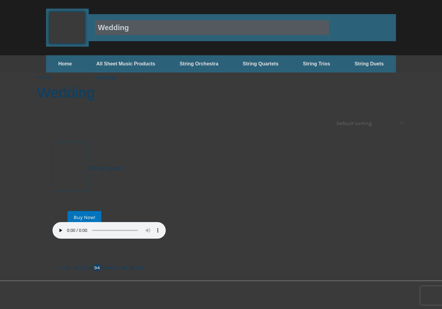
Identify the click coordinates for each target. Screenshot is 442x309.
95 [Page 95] (104, 267)
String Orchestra (199, 63)
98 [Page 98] (124, 267)
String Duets (369, 63)
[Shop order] (368, 123)
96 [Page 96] (111, 267)
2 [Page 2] (63, 267)
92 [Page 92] (83, 267)
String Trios (316, 63)
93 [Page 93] (90, 267)
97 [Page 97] (117, 267)
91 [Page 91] (77, 267)
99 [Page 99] (131, 267)
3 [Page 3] (67, 267)
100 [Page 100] (139, 267)
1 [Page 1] (60, 267)
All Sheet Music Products (125, 63)
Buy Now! (84, 217)
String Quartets (260, 63)
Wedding (105, 77)
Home (65, 63)
